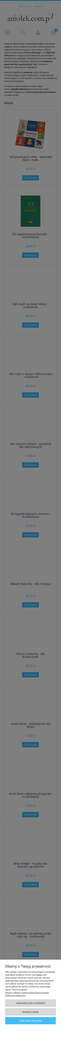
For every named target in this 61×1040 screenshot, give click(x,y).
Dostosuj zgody (30, 1011)
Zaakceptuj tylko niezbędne (30, 1003)
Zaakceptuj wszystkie (30, 1020)
